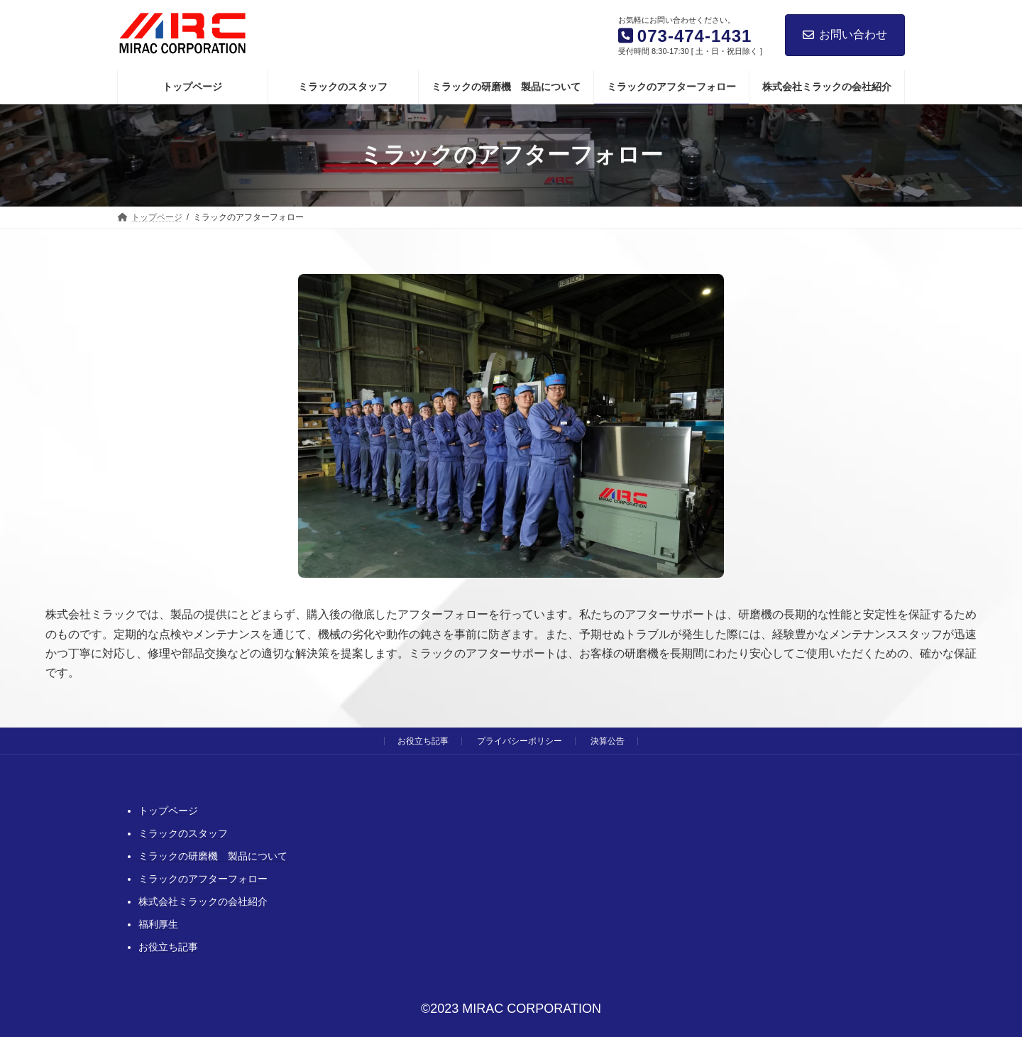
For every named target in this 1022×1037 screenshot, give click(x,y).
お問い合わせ (845, 34)
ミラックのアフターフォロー (203, 878)
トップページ (168, 810)
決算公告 (607, 741)
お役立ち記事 (423, 741)
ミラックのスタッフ (183, 833)
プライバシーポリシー (519, 741)
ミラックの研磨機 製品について (212, 856)
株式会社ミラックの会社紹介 (203, 901)
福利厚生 (158, 924)
